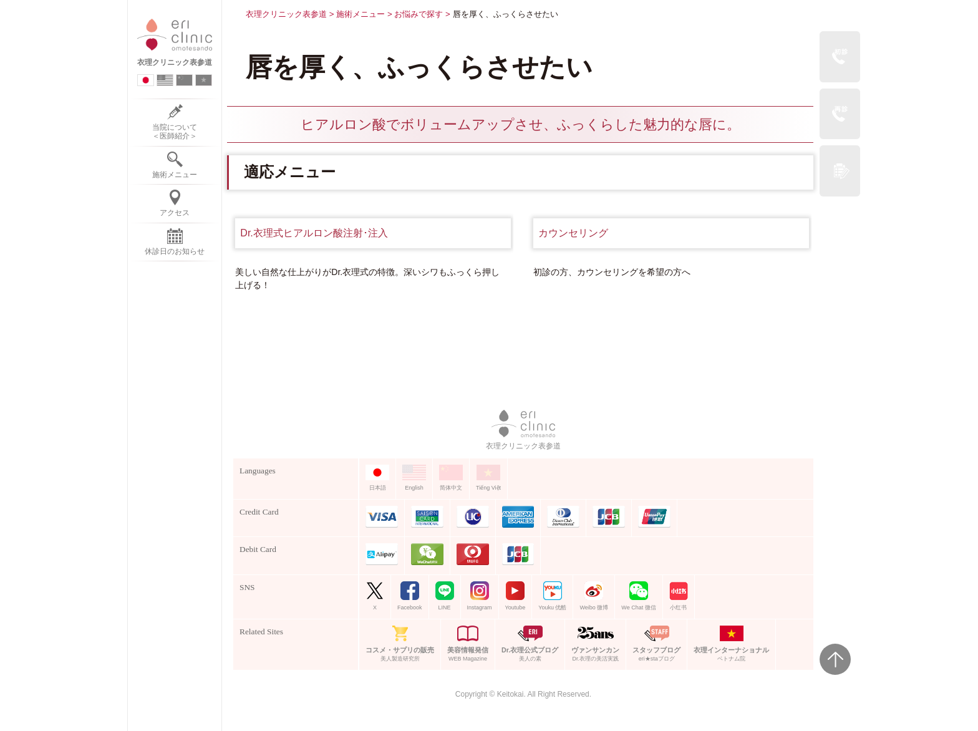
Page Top (835, 659)
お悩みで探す (418, 14)
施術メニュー (360, 14)
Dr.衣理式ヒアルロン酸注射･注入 (313, 233)
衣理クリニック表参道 (286, 14)
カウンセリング (573, 233)
